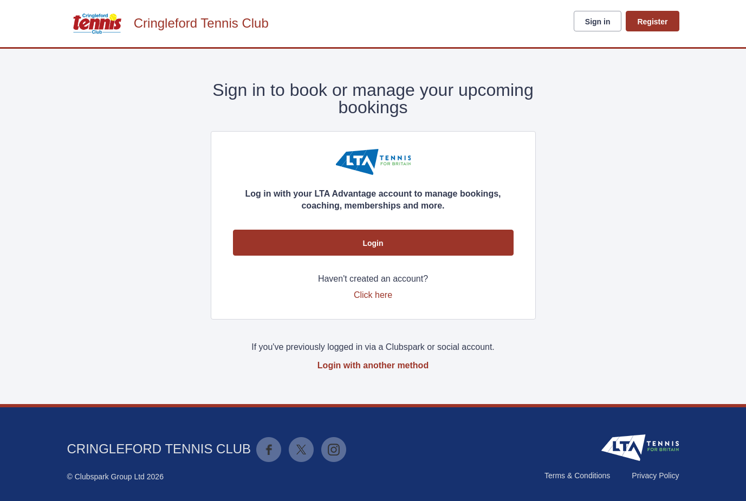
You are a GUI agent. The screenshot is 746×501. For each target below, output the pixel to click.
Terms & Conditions (577, 475)
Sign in (598, 21)
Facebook (268, 449)
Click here (373, 295)
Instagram (333, 449)
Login (372, 243)
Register (652, 21)
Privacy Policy (655, 475)
